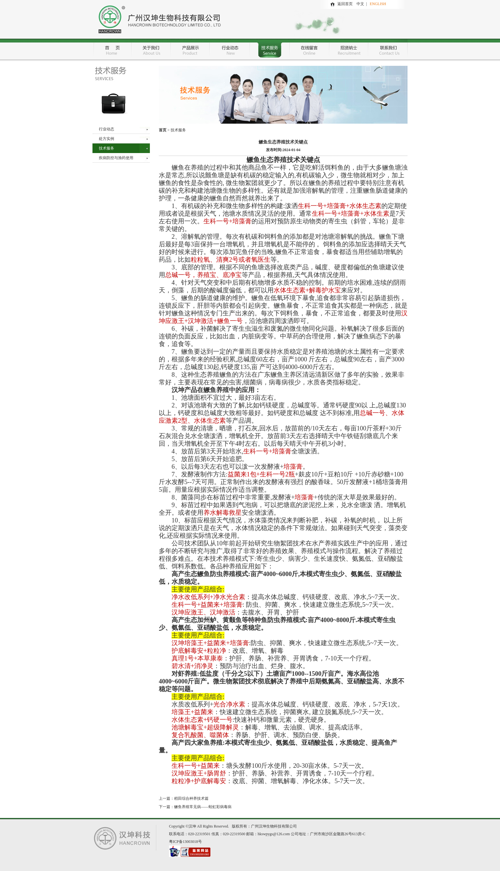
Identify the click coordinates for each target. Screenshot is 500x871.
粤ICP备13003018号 (185, 841)
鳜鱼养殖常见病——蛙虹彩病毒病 (203, 807)
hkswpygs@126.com (274, 834)
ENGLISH (378, 4)
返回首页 (345, 4)
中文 (361, 4)
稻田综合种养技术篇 (191, 798)
